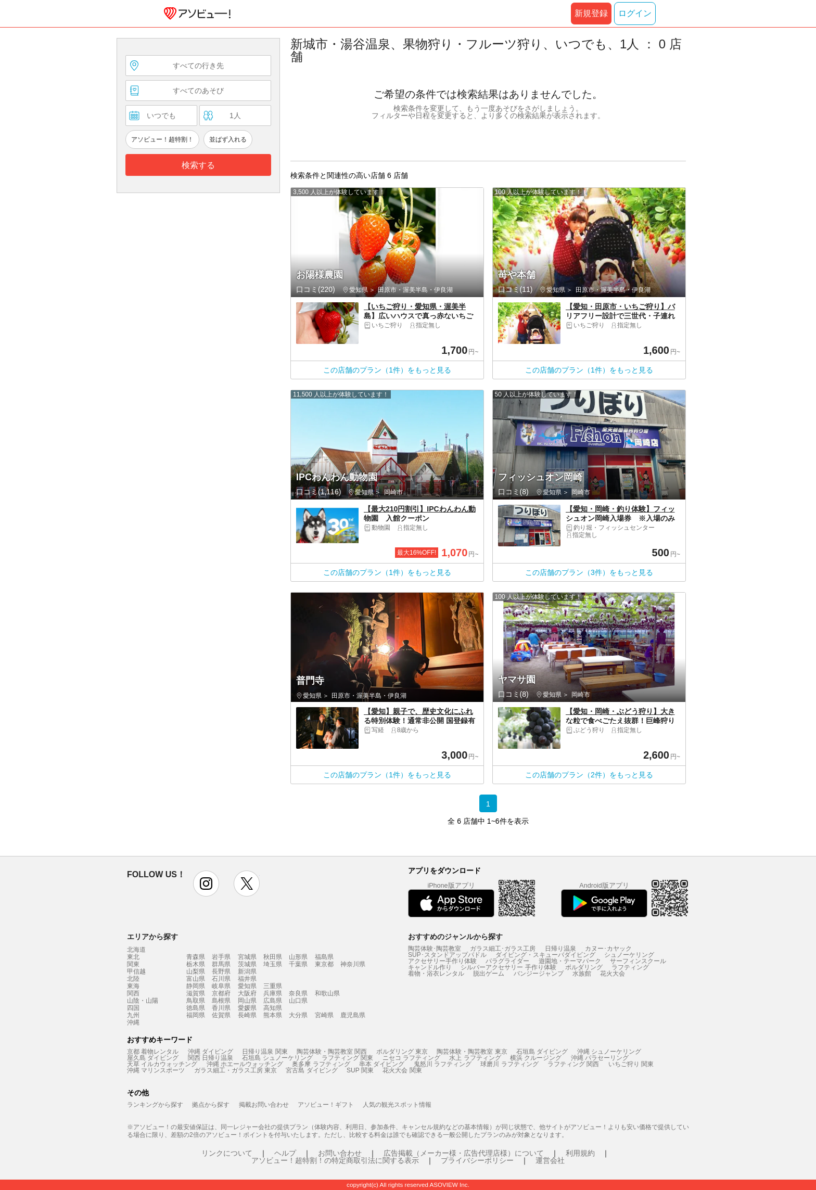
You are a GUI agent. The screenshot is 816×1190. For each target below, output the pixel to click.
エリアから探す (152, 936)
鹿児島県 (352, 1015)
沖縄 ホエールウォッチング (245, 1064)
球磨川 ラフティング (509, 1064)
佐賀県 (221, 1015)
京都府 (221, 993)
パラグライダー (507, 961)
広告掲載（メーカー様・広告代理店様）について (464, 1153)
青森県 (195, 957)
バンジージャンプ (539, 973)
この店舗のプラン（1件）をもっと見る (387, 370)
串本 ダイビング (381, 1064)
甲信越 (136, 971)
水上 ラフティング (475, 1057)
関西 (133, 993)
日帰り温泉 (560, 948)
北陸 (133, 979)
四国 (133, 1008)
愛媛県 (247, 1008)
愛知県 (247, 986)
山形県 (298, 957)
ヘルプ (285, 1153)
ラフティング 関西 (573, 1064)
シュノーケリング (629, 954)
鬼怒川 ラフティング (442, 1064)
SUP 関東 (360, 1070)
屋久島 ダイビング (152, 1057)
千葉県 (298, 964)
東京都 (324, 964)
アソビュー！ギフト (326, 1104)
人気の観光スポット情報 (397, 1104)
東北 (133, 957)
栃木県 (195, 964)
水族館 (581, 973)
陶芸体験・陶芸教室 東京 (472, 1051)
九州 (133, 1015)
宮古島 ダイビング (311, 1070)
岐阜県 (221, 986)
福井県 (247, 978)
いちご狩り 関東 (631, 1064)
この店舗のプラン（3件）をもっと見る (589, 572)
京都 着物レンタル (152, 1051)
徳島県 (195, 1008)
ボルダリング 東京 (402, 1051)
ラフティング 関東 (347, 1057)
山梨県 (195, 971)
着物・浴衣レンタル (436, 973)
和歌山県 (327, 993)
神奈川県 (352, 964)
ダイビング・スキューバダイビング (545, 954)
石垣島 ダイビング (542, 1051)
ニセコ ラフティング (411, 1057)
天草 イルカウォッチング (162, 1064)
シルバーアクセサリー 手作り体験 (508, 967)
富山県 (195, 978)
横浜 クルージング (536, 1057)
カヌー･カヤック (608, 948)
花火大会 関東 (402, 1070)
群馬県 (221, 964)
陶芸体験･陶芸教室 (434, 948)
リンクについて (226, 1153)
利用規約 (580, 1153)
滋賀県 (195, 993)
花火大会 (612, 973)
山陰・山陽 (142, 1000)
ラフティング (630, 967)
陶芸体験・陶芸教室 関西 (332, 1051)
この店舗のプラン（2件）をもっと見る (589, 775)
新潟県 (247, 971)
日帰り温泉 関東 (264, 1051)
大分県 (298, 1015)
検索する (198, 165)
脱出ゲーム (488, 973)
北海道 (136, 949)
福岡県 (195, 1015)
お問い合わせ (340, 1153)
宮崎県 (324, 1015)
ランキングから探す (155, 1104)
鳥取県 (195, 1000)
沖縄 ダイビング (210, 1051)
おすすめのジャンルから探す (455, 936)
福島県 (324, 957)
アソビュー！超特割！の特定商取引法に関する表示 (335, 1160)
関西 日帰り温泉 (210, 1057)
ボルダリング (584, 967)
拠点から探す (211, 1104)
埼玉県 (272, 964)
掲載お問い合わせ (264, 1104)
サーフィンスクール (638, 961)
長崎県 (247, 1015)
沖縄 (133, 1022)
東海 (133, 986)
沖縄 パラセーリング (600, 1057)
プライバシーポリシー (477, 1160)
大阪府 (247, 993)
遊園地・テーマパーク (570, 961)
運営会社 (550, 1160)
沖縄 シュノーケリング (609, 1051)
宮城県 (247, 957)
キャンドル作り (430, 967)
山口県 (298, 1000)
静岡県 (195, 986)
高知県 (272, 1008)
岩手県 (221, 957)
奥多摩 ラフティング (321, 1064)
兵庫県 (272, 993)
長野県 (221, 971)
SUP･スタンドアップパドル (447, 954)
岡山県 (247, 1000)
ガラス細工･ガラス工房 (503, 948)
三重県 (272, 986)
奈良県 (298, 993)
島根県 (221, 1000)
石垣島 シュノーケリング (277, 1057)
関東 (133, 964)
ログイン (635, 13)
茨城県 (247, 964)
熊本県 (272, 1015)
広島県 (272, 1000)
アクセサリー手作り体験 (442, 961)
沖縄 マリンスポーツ (156, 1070)
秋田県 (272, 957)
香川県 (221, 1008)
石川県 (221, 978)
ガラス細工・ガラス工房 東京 (235, 1070)
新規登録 (591, 13)
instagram (206, 884)
